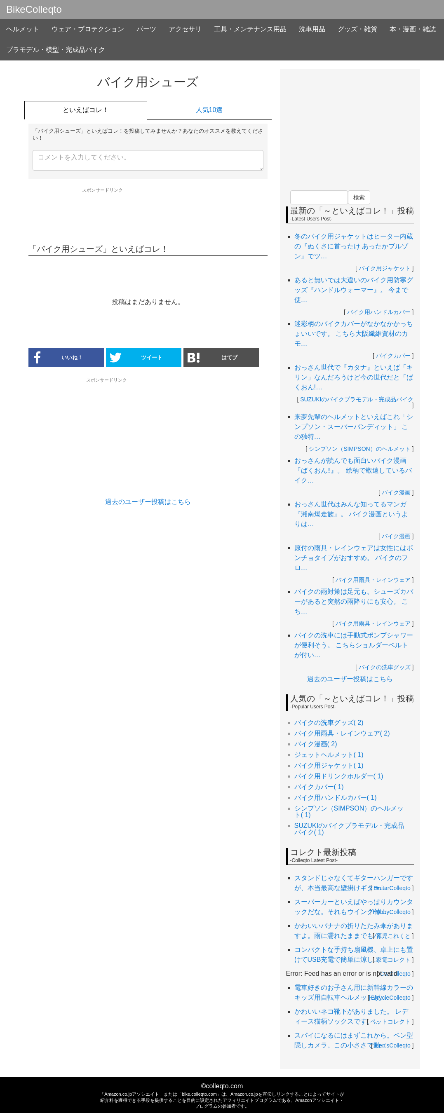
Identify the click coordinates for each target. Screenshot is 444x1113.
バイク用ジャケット (385, 268)
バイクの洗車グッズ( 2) (329, 722)
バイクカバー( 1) (319, 786)
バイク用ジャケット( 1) (329, 765)
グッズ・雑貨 (357, 29)
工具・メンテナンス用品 (250, 29)
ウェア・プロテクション (88, 29)
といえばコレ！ (86, 109)
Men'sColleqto (392, 1045)
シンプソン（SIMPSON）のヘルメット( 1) (349, 811)
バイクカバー (393, 355)
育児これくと (393, 936)
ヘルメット (22, 29)
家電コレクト (393, 959)
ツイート (136, 357)
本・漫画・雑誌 (413, 29)
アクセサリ (185, 29)
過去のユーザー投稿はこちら (148, 501)
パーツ (146, 29)
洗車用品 (312, 29)
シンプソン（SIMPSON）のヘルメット (360, 448)
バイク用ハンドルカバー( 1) (335, 797)
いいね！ (55, 357)
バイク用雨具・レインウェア (373, 579)
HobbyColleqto (392, 912)
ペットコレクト (390, 1021)
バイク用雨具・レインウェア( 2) (342, 733)
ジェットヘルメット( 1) (329, 754)
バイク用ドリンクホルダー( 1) (338, 776)
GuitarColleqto (392, 888)
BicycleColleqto (391, 997)
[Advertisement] (148, 215)
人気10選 (209, 109)
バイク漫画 (396, 492)
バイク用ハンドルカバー (379, 312)
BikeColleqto (34, 9)
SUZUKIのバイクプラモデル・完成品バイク (356, 399)
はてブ (212, 357)
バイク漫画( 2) (315, 743)
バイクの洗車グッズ (385, 667)
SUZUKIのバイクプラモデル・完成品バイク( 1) (349, 829)
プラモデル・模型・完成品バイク (55, 49)
